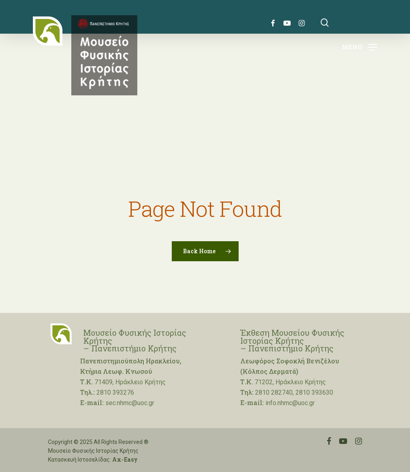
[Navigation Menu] (359, 46)
